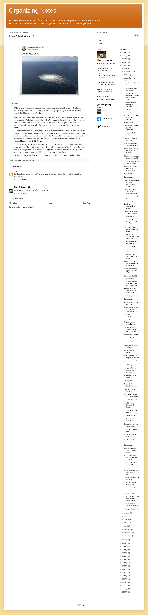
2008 (124, 582)
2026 (124, 52)
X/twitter (102, 126)
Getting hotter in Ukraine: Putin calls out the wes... (131, 236)
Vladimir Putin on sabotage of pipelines (130, 105)
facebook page (104, 118)
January (127, 536)
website (102, 111)
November (128, 71)
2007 (124, 585)
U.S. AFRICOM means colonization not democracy (131, 249)
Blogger (83, 605)
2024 (124, 59)
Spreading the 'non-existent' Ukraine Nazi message (130, 290)
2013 (124, 566)
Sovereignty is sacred (131, 296)
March (126, 529)
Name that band (129, 174)
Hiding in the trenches (131, 509)
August (127, 513)
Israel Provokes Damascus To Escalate (129, 405)
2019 (124, 546)
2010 (124, 576)
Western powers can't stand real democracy (131, 199)
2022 (124, 65)
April (126, 526)
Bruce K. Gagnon (20, 187)
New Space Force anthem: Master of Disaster (131, 229)
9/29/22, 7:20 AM (20, 193)
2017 (124, 553)
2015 (124, 559)
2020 (124, 543)
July (126, 516)
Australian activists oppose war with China (130, 271)
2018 (124, 550)
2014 (124, 563)
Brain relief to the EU (131, 334)
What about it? (129, 217)
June (126, 519)
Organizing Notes (32, 10)
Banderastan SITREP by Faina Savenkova (131, 128)
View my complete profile (105, 99)
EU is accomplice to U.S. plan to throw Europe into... (131, 457)
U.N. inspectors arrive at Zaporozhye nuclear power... (131, 498)
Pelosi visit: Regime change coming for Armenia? (131, 222)
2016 (124, 556)
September (128, 78)
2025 (124, 56)
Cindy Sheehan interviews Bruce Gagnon (130, 256)
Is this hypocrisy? (130, 415)
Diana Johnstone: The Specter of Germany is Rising (131, 363)
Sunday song (128, 177)
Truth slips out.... (129, 122)
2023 (124, 62)
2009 (124, 579)
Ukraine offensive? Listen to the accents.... (130, 370)
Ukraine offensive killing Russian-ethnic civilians (130, 329)
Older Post (86, 203)
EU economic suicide (131, 400)
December (128, 68)
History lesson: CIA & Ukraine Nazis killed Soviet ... (131, 309)
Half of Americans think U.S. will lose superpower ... (131, 317)
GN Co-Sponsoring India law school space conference (130, 283)
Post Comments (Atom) (26, 207)
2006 (124, 589)
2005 (124, 592)
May (126, 523)
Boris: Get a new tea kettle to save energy (131, 472)
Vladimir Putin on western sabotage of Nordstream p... (131, 83)
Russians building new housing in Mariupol (131, 340)
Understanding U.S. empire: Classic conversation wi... (131, 465)
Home (50, 203)
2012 (124, 569)
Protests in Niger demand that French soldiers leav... (131, 263)
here (41, 141)
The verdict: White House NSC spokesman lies (130, 168)
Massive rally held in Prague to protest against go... (131, 450)
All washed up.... (129, 493)
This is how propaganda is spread (129, 206)
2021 (124, 540)
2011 (124, 572)
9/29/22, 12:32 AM (20, 179)
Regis (16, 171)
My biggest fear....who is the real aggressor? (131, 117)
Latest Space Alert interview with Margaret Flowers (131, 191)
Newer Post (13, 203)
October (127, 75)
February (127, 532)
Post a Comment (17, 198)
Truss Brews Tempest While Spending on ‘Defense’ (131, 151)
